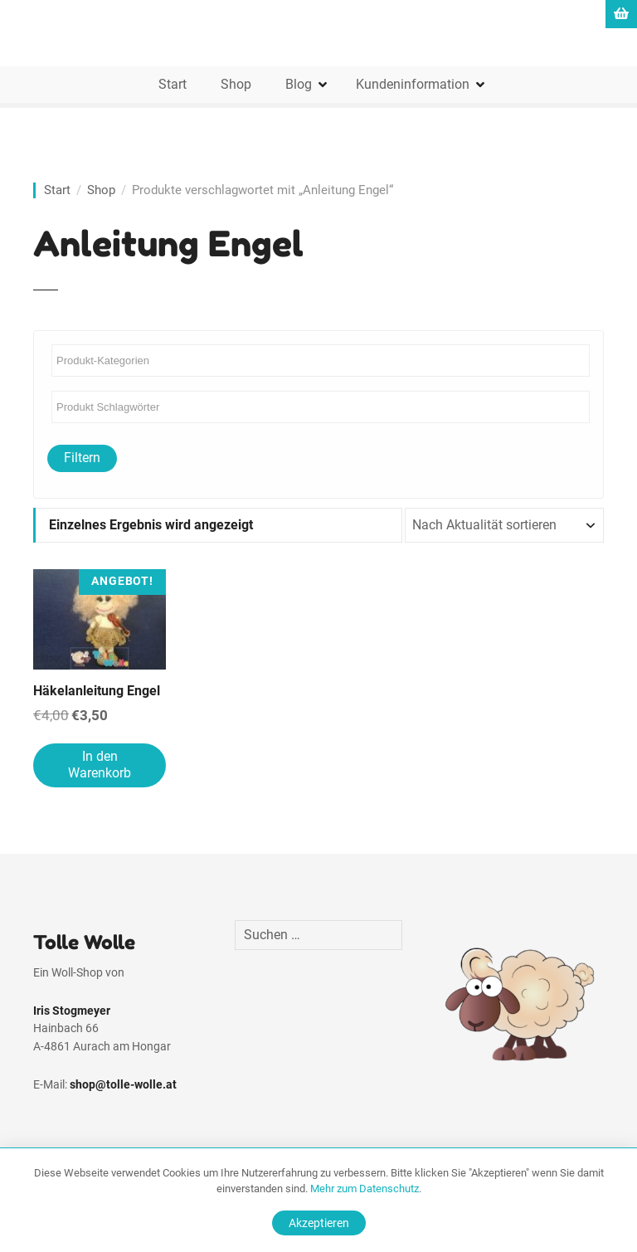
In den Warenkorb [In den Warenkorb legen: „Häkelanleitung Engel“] (99, 765)
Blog (298, 84)
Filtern (82, 457)
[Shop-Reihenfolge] (504, 525)
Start (172, 84)
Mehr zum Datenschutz (364, 1188)
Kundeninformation (412, 84)
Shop (236, 84)
